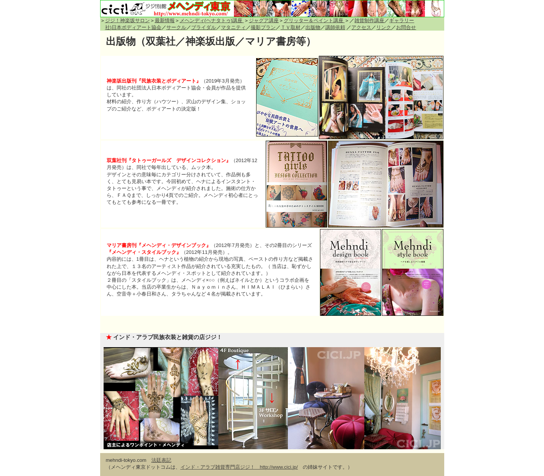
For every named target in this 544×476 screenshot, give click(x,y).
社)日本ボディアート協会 (133, 27)
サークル (176, 27)
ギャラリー (401, 20)
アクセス (361, 27)
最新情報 (165, 20)
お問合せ (406, 27)
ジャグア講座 (264, 20)
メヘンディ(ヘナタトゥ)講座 (212, 20)
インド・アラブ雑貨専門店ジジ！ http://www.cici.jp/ (239, 467)
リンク (383, 27)
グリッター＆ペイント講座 (314, 20)
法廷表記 (161, 460)
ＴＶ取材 (290, 27)
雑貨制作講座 (369, 20)
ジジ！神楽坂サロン (127, 20)
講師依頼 (335, 27)
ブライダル (203, 27)
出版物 (312, 27)
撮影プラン (263, 27)
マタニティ (233, 27)
